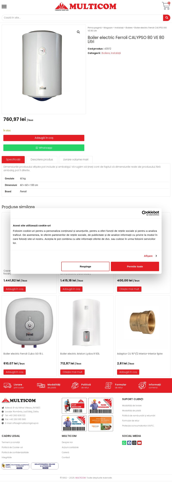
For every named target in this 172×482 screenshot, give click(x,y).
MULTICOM (80, 478)
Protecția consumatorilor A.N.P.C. (138, 426)
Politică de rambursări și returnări (138, 416)
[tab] (13, 160)
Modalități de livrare (132, 406)
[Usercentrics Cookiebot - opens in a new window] (144, 213)
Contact (66, 458)
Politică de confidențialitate (15, 453)
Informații (155, 385)
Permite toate (135, 266)
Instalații (119, 28)
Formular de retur (130, 421)
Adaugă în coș (44, 139)
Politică (86, 385)
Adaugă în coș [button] (14, 290)
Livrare (18, 385)
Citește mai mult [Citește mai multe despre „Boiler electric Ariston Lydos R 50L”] (72, 373)
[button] (78, 33)
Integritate (7, 458)
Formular (120, 385)
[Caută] (81, 18)
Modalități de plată (131, 411)
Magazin (108, 28)
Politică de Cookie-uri (12, 448)
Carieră (65, 453)
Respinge (85, 266)
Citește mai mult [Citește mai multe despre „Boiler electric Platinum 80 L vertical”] (129, 290)
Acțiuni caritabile (70, 448)
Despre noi (67, 443)
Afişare (148, 255)
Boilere (129, 28)
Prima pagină (95, 28)
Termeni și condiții (11, 443)
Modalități (54, 385)
